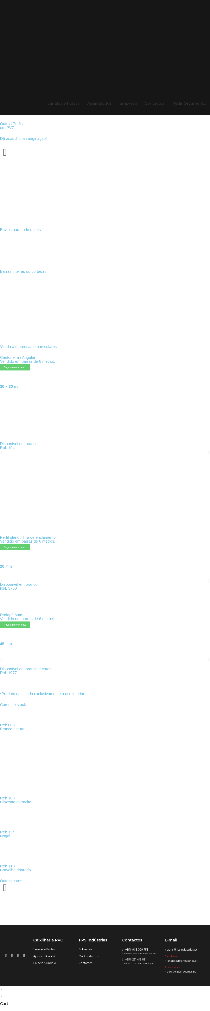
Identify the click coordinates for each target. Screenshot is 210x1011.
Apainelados (99, 103)
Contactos (154, 103)
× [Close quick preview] (1, 989)
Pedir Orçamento (189, 103)
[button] (1, 452)
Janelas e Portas (64, 103)
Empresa (128, 103)
